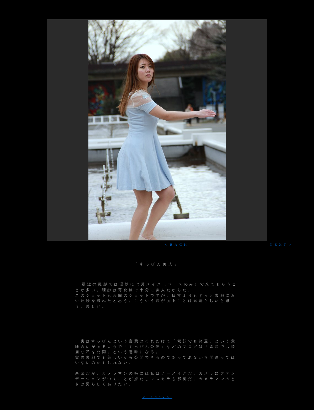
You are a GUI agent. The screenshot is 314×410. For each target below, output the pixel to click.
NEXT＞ (282, 244)
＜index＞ (157, 397)
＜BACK (176, 244)
